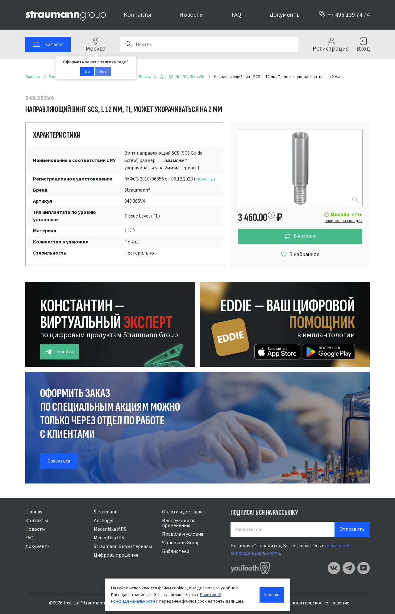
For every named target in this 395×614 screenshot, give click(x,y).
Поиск (128, 44)
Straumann (106, 511)
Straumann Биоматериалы (123, 546)
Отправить (352, 529)
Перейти (59, 351)
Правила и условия (182, 534)
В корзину (300, 236)
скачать (204, 179)
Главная (33, 511)
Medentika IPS (109, 537)
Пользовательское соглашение (314, 602)
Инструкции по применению (179, 523)
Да (87, 71)
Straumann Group (181, 542)
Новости (191, 14)
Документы (285, 14)
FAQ (236, 14)
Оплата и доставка (183, 511)
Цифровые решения (116, 555)
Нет (102, 71)
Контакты (137, 14)
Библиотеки (175, 551)
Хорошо (272, 594)
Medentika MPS (110, 529)
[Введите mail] (283, 529)
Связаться (59, 461)
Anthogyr (104, 520)
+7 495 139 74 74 (344, 14)
